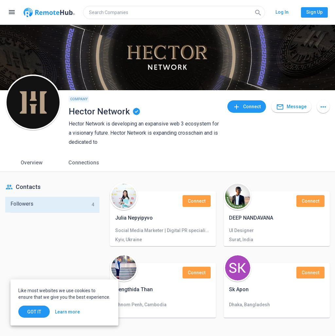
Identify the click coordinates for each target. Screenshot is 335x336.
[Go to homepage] (49, 12)
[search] (174, 12)
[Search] (258, 12)
